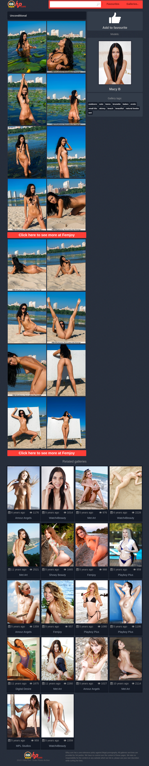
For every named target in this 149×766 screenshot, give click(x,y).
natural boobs (132, 108)
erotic (133, 104)
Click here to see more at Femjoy (47, 235)
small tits (93, 108)
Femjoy (91, 574)
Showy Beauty (57, 574)
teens (108, 104)
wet (90, 113)
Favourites (113, 4)
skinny (102, 108)
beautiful (119, 108)
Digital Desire (23, 688)
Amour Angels (23, 517)
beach (110, 108)
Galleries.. (133, 4)
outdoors (93, 104)
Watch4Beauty (57, 517)
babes (126, 104)
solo (101, 104)
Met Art (91, 517)
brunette (117, 104)
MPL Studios (23, 745)
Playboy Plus (125, 574)
